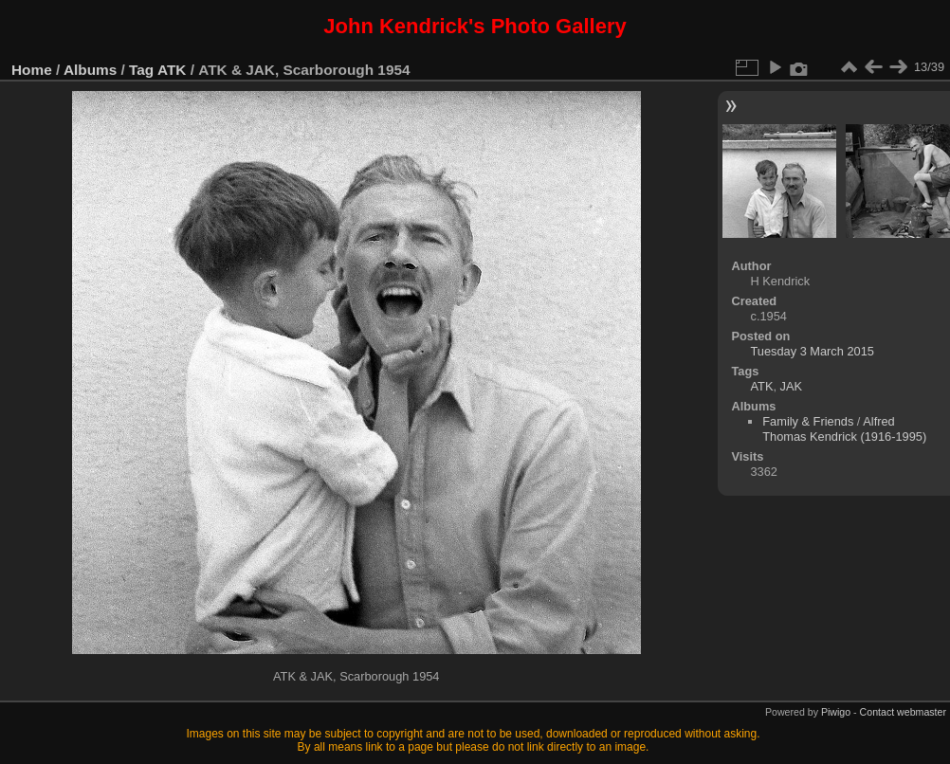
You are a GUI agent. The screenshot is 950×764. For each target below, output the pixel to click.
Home (31, 70)
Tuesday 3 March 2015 (812, 351)
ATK (171, 70)
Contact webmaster (903, 712)
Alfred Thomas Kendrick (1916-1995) (844, 429)
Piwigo (835, 712)
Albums (90, 70)
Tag (141, 70)
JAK (791, 386)
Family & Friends (807, 421)
